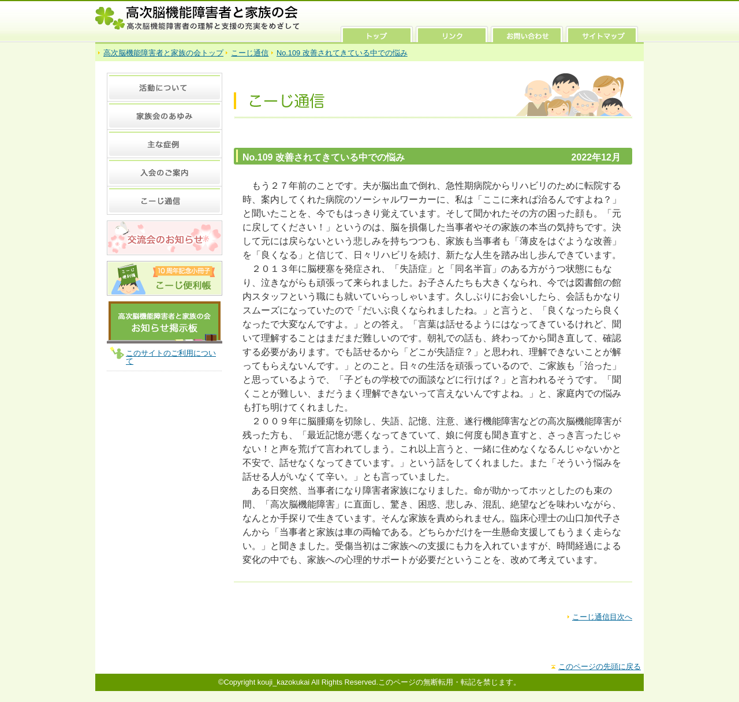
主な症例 (164, 143)
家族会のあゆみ (164, 115)
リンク (452, 34)
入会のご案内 (164, 172)
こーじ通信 (249, 52)
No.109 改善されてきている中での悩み (342, 52)
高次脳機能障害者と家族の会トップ (163, 52)
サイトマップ (602, 34)
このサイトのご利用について (171, 357)
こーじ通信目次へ (602, 617)
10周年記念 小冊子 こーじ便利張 (164, 278)
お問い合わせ (527, 34)
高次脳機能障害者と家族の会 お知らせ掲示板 (164, 322)
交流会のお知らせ (164, 238)
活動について (164, 87)
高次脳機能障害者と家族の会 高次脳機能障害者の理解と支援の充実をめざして (197, 18)
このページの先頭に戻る (599, 666)
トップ (377, 34)
